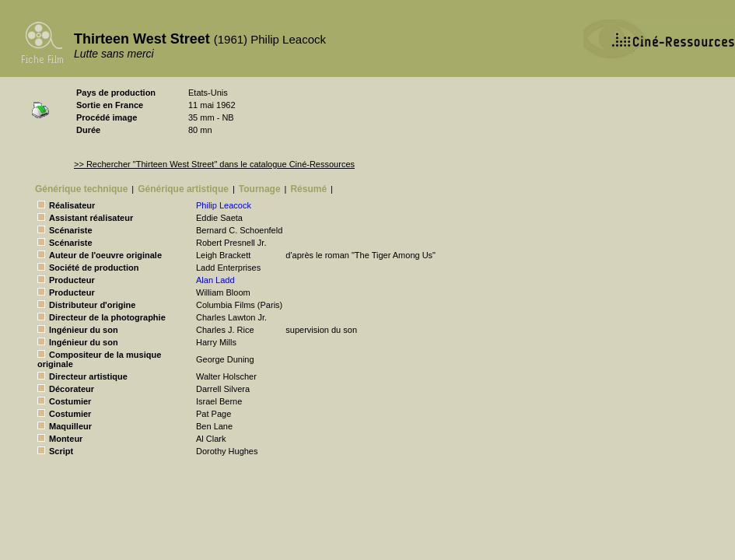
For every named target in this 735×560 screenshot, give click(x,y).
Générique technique (81, 189)
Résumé (308, 189)
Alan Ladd (215, 280)
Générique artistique (183, 189)
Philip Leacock (223, 205)
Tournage (260, 189)
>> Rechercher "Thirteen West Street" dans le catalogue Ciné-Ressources (214, 164)
